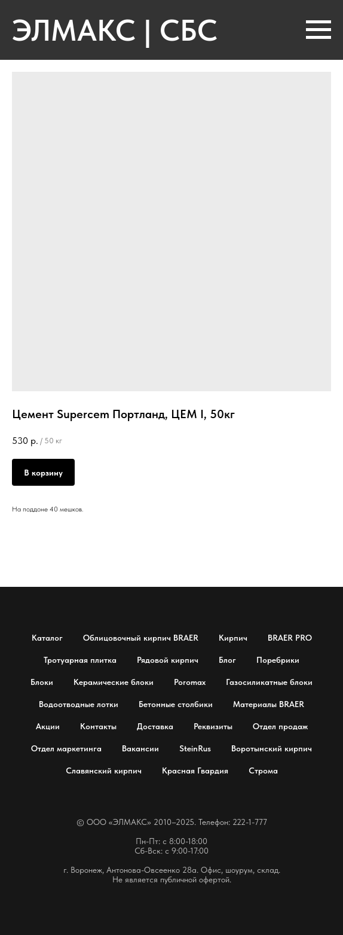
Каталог (47, 637)
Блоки (41, 682)
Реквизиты (213, 726)
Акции (48, 726)
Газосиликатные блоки (269, 682)
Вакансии (140, 748)
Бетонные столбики (176, 704)
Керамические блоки (114, 682)
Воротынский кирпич (271, 748)
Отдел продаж (280, 726)
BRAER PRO (290, 637)
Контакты (98, 726)
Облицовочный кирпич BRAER (140, 637)
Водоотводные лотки (78, 704)
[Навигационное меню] (318, 29)
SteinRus (195, 748)
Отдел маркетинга (66, 748)
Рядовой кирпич (167, 660)
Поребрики (277, 660)
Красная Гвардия (195, 770)
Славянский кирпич (104, 770)
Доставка (155, 726)
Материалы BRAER (268, 704)
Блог (227, 660)
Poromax (190, 682)
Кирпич (233, 637)
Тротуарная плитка (80, 660)
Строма (263, 770)
